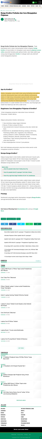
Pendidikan (24, 421)
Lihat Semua (21, 348)
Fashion (23, 414)
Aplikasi (6, 6)
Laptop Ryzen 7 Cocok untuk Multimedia (12, 330)
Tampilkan (38, 260)
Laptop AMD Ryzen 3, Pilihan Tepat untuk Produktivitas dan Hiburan (16, 269)
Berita (22, 410)
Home (2, 6)
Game (37, 6)
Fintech (32, 6)
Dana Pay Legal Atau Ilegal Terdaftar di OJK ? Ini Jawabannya (19, 175)
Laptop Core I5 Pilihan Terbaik (9, 321)
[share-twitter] (21, 224)
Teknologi (3, 425)
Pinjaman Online (9, 10)
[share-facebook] (12, 224)
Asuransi (24, 6)
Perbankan (4, 423)
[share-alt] (4, 224)
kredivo (18, 54)
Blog (22, 412)
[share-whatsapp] (29, 224)
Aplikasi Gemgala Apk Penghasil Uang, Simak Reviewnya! (16, 375)
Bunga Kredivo (36, 197)
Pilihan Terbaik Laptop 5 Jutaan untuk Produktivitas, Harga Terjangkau (15, 287)
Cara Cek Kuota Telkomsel (8, 312)
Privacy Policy (20, 434)
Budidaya (3, 414)
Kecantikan (24, 419)
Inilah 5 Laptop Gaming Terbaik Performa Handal (14, 295)
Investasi (3, 419)
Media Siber (13, 434)
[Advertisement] (21, 34)
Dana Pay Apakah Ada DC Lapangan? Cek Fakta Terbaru (18, 172)
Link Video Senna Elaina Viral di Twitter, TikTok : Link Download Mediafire (16, 393)
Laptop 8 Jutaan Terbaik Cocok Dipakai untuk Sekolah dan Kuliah (16, 304)
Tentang (26, 434)
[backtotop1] (40, 437)
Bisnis (28, 6)
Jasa (30, 434)
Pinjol (14, 10)
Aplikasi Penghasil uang (15, 6)
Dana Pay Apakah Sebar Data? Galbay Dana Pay (16, 169)
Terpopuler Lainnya (21, 400)
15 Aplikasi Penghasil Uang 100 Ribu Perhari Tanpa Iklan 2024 (17, 358)
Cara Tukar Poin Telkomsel (8, 277)
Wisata (23, 425)
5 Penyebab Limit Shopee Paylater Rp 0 (14, 366)
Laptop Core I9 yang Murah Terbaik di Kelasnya (14, 339)
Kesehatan (3, 421)
